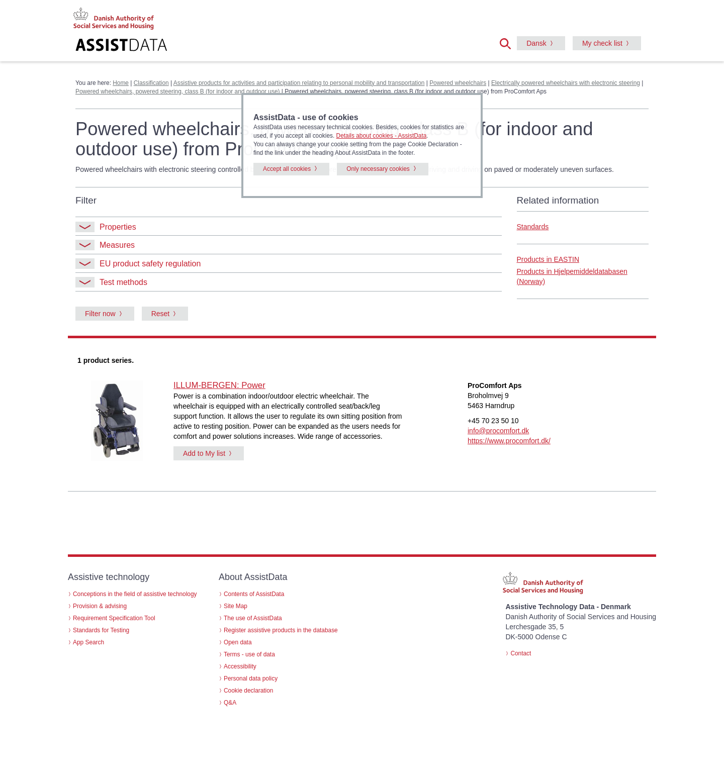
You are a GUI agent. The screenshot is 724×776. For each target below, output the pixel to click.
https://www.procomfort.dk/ (509, 441)
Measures (105, 245)
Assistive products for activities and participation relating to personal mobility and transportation (299, 82)
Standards (533, 227)
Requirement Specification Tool (114, 618)
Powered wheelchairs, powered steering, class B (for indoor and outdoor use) (177, 91)
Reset (160, 314)
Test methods (111, 282)
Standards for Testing (101, 630)
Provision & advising (100, 606)
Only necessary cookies (378, 168)
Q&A (230, 702)
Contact (520, 653)
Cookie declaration (249, 690)
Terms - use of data (249, 654)
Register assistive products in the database (281, 630)
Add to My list (204, 453)
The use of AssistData (253, 618)
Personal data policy (251, 678)
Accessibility (240, 666)
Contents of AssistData (254, 594)
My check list (602, 43)
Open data (238, 642)
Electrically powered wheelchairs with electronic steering (565, 82)
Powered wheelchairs (457, 82)
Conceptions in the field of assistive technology (135, 594)
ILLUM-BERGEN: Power (219, 385)
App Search (88, 642)
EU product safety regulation (138, 263)
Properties (105, 227)
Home (121, 82)
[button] (508, 43)
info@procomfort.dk (498, 431)
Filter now (100, 314)
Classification (151, 82)
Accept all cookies (287, 168)
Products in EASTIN (548, 259)
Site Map (235, 606)
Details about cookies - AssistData (381, 135)
